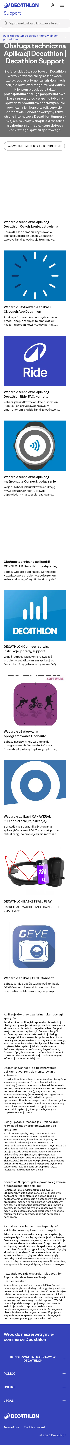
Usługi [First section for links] (35, 1387)
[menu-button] (61, 5)
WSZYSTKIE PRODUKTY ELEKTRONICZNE (34, 146)
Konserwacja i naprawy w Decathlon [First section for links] (38, 1359)
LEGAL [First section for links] (35, 1400)
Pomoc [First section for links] (35, 1373)
